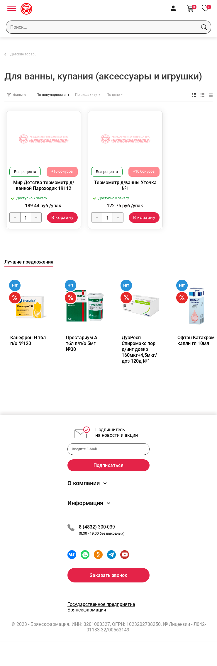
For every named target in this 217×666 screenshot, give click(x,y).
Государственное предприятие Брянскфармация (101, 618)
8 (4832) (88, 538)
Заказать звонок (108, 586)
